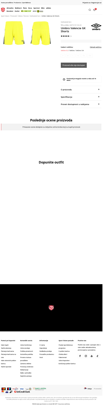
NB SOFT (55, 404)
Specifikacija (80, 96)
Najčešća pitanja (26, 376)
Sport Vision (5, 16)
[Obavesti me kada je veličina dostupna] (63, 55)
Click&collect (63, 354)
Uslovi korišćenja (26, 345)
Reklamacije (24, 370)
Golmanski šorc (35, 16)
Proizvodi (13, 16)
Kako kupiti (5, 345)
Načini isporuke (6, 367)
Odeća (20, 16)
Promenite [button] (97, 389)
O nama (42, 345)
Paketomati (63, 357)
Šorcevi (26, 16)
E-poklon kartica (64, 351)
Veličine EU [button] (64, 50)
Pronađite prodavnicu (46, 354)
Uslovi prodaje (25, 348)
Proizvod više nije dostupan (74, 65)
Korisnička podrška (26, 354)
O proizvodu (80, 89)
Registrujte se (96, 3)
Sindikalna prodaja (45, 351)
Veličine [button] (72, 50)
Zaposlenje (43, 348)
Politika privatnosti (26, 351)
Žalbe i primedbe (25, 373)
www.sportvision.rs (42, 404)
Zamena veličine (25, 364)
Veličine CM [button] (80, 50)
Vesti (41, 357)
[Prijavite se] (94, 9)
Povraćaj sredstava (26, 367)
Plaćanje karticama (7, 351)
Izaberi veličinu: (67, 47)
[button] (76, 10)
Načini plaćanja (6, 348)
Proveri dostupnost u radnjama (80, 104)
